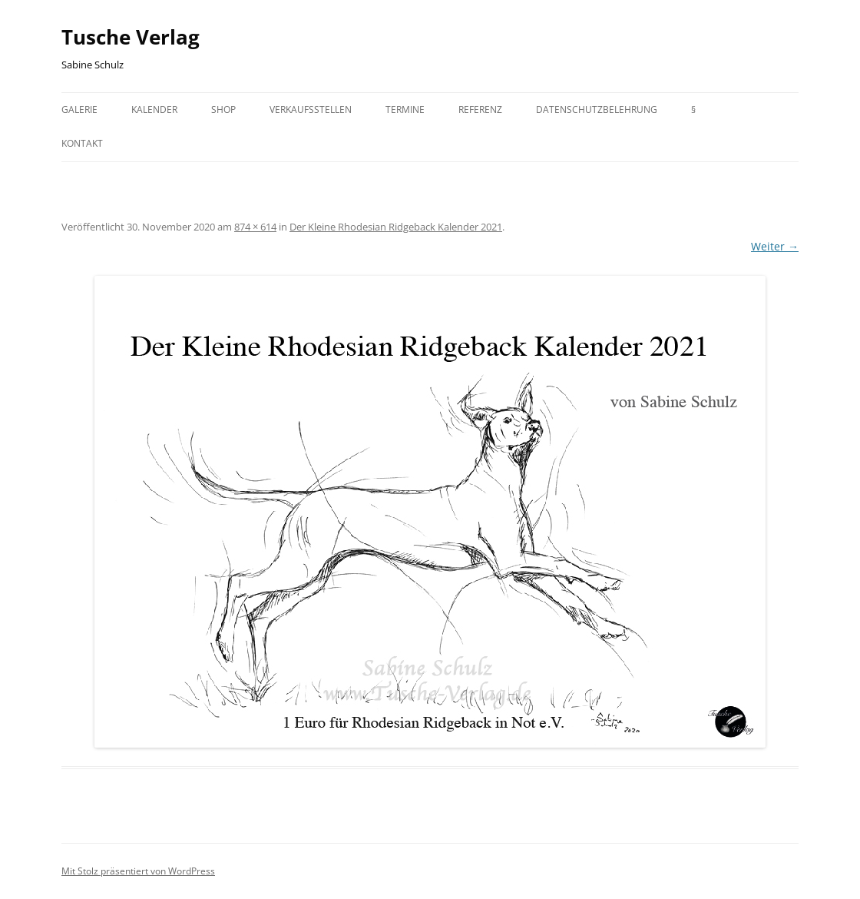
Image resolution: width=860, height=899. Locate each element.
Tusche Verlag (130, 37)
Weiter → (775, 246)
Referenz (480, 109)
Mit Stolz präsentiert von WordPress (138, 870)
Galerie (79, 109)
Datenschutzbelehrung (596, 109)
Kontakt (82, 143)
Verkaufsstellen (311, 109)
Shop (223, 109)
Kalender (154, 109)
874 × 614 (255, 227)
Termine (405, 109)
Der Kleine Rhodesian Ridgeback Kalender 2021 (395, 227)
